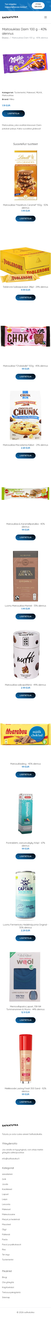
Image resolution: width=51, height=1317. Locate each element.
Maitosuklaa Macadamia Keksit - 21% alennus (25, 445)
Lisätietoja (13, 113)
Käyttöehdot (8, 1287)
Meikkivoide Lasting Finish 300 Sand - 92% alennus (25, 1090)
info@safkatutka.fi (10, 1158)
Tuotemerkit (20, 92)
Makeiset (31, 92)
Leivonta (6, 1204)
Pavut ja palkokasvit (11, 1244)
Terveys (6, 1254)
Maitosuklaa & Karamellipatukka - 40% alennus (25, 525)
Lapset (5, 1194)
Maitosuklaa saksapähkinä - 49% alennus (25, 684)
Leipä (4, 1199)
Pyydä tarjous (38, 5)
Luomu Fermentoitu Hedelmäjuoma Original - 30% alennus (25, 926)
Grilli (4, 1179)
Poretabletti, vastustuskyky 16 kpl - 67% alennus (25, 844)
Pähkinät (6, 1234)
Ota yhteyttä (8, 1282)
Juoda (5, 1184)
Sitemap (6, 1297)
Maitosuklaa (7, 95)
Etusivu (5, 37)
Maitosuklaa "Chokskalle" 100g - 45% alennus (25, 365)
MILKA (39, 92)
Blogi (4, 1277)
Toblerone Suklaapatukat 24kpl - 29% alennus (25, 287)
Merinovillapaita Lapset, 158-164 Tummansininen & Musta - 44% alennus (25, 1008)
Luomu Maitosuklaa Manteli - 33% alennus (25, 605)
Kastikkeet (7, 1189)
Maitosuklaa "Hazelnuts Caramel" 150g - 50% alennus (25, 206)
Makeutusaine (8, 1214)
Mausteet (6, 1224)
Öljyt (4, 1229)
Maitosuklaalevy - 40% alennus (25, 763)
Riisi (4, 1249)
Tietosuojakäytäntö (11, 1292)
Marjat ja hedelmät (11, 1219)
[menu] (46, 17)
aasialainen (7, 1174)
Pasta (4, 1239)
